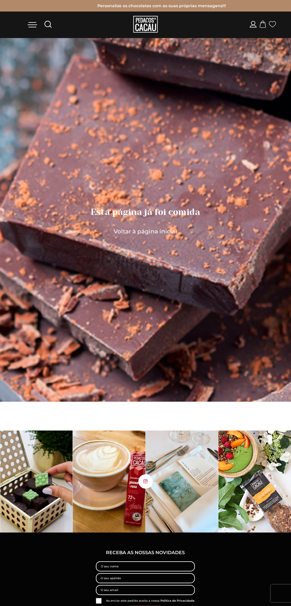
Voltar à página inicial (145, 231)
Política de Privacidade (177, 601)
